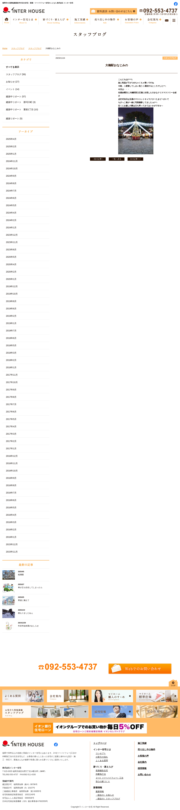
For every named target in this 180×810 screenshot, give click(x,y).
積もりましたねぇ (25, 613)
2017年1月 (11, 448)
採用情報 (142, 768)
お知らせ (12, 81)
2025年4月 (11, 139)
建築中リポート (16, 96)
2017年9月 (11, 389)
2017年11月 (12, 375)
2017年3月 (11, 434)
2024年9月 (11, 176)
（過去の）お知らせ (105, 795)
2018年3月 (11, 353)
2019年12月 (12, 286)
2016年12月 (12, 456)
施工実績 (142, 743)
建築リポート (14, 118)
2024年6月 (11, 198)
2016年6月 (11, 500)
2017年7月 (11, 404)
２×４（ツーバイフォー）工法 (109, 778)
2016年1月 (11, 537)
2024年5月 (11, 205)
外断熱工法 (101, 774)
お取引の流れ (102, 757)
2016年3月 (11, 522)
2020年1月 (11, 279)
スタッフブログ (16, 74)
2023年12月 (12, 235)
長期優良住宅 (102, 770)
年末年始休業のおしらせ (28, 626)
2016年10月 (12, 470)
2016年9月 (11, 478)
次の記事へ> (135, 159)
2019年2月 (11, 316)
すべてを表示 (12, 67)
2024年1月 (11, 227)
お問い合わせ (144, 774)
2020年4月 (11, 264)
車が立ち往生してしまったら (30, 587)
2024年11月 (12, 161)
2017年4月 (11, 426)
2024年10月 (12, 168)
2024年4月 (11, 212)
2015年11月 (12, 551)
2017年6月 (11, 411)
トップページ (99, 743)
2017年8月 (11, 397)
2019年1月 (11, 323)
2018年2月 (11, 360)
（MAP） (42, 771)
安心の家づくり (103, 781)
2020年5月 (11, 257)
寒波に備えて (23, 600)
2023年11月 (12, 242)
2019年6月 (11, 308)
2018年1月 (11, 367)
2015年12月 (12, 544)
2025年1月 (11, 154)
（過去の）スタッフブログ (108, 799)
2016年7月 (11, 492)
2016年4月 (11, 515)
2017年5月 (11, 419)
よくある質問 (102, 760)
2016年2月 (11, 529)
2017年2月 (11, 441)
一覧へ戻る (116, 159)
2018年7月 (11, 330)
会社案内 (142, 762)
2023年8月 (11, 249)
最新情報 (100, 791)
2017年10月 (12, 382)
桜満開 (21, 575)
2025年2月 (11, 146)
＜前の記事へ (97, 159)
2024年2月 (11, 220)
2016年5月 (11, 507)
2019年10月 (12, 293)
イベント (12, 89)
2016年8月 (11, 485)
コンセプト (101, 753)
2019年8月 (11, 301)
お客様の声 (143, 756)
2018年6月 (11, 338)
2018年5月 (11, 345)
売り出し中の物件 (146, 749)
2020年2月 (11, 271)
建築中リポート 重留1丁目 (22, 109)
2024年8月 (11, 183)
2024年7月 (11, 190)
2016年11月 (12, 463)
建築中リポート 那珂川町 (21, 102)
